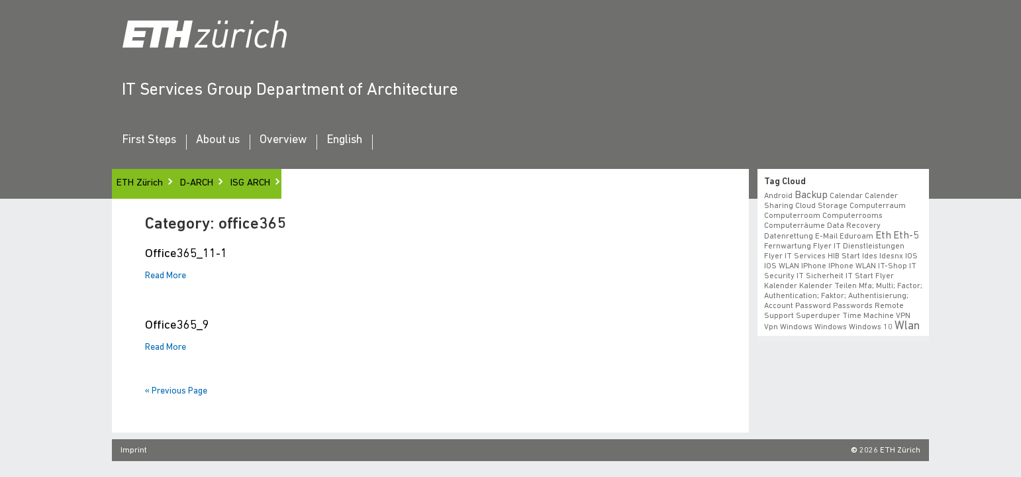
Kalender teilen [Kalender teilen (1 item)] (828, 286)
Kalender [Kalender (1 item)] (780, 286)
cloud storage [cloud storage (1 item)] (821, 206)
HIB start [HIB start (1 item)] (844, 256)
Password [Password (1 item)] (813, 306)
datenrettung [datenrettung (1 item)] (788, 236)
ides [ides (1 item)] (869, 256)
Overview (283, 140)
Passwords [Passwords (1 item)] (853, 306)
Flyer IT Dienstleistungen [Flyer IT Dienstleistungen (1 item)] (858, 246)
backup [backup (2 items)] (811, 195)
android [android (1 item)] (778, 196)
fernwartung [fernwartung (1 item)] (787, 246)
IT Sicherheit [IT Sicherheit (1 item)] (820, 276)
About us (218, 140)
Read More (165, 276)
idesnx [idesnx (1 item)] (891, 256)
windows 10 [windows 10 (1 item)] (871, 327)
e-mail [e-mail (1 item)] (826, 236)
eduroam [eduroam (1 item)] (856, 236)
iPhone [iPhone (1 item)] (813, 266)
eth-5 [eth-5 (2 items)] (905, 236)
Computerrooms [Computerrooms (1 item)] (852, 216)
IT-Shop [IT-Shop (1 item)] (892, 266)
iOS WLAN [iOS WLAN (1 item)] (781, 266)
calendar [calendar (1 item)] (846, 196)
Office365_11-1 (186, 254)
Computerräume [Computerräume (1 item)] (794, 226)
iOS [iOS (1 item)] (911, 256)
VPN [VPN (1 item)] (903, 316)
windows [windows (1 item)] (830, 327)
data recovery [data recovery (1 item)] (854, 226)
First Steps (149, 140)
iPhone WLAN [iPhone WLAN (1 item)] (852, 266)
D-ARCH (196, 183)
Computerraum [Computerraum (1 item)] (878, 206)
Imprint (134, 450)
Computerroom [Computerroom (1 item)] (792, 216)
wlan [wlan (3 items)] (907, 326)
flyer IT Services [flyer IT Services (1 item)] (795, 256)
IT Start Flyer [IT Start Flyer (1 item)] (870, 276)
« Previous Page (176, 391)
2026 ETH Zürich (889, 450)
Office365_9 (177, 325)
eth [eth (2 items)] (883, 236)
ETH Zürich (140, 183)
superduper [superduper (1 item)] (818, 316)
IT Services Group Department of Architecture (290, 90)
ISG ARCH (250, 183)
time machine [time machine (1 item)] (868, 316)
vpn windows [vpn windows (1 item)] (788, 327)
